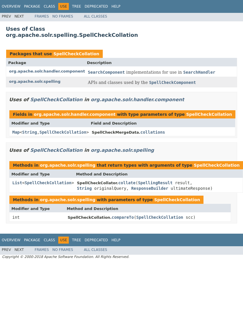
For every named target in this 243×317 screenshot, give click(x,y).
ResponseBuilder (149, 188)
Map (16, 132)
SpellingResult (155, 182)
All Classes (95, 16)
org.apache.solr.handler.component (47, 71)
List (17, 182)
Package (32, 6)
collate (127, 182)
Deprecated (96, 6)
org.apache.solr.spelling (35, 81)
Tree (76, 6)
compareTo (123, 217)
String (29, 132)
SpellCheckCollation (76, 53)
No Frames (62, 16)
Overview (11, 6)
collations (152, 132)
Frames (42, 16)
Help (116, 6)
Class (49, 6)
